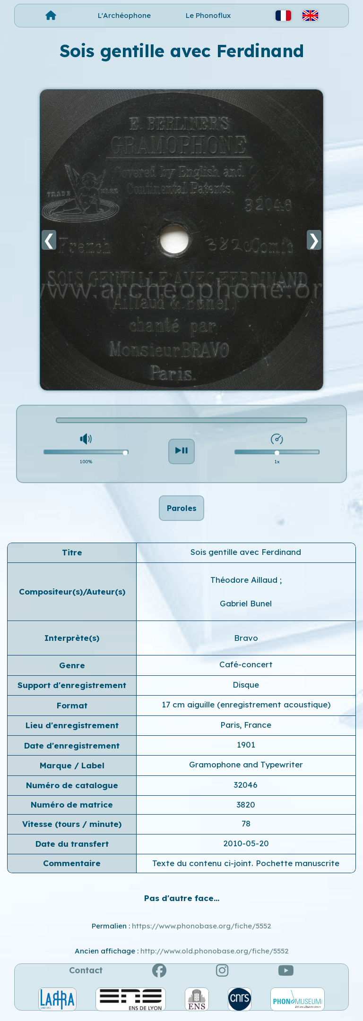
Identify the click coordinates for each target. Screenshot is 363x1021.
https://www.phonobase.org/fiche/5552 (201, 931)
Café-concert (246, 670)
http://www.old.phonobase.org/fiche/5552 (214, 956)
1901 (246, 750)
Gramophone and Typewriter (246, 770)
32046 (246, 790)
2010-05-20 (246, 848)
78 (246, 829)
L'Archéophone (124, 15)
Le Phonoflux (208, 15)
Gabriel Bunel (246, 608)
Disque (246, 690)
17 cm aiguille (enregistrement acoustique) (246, 710)
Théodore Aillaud (245, 585)
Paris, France (245, 730)
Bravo (246, 643)
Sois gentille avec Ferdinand (245, 557)
